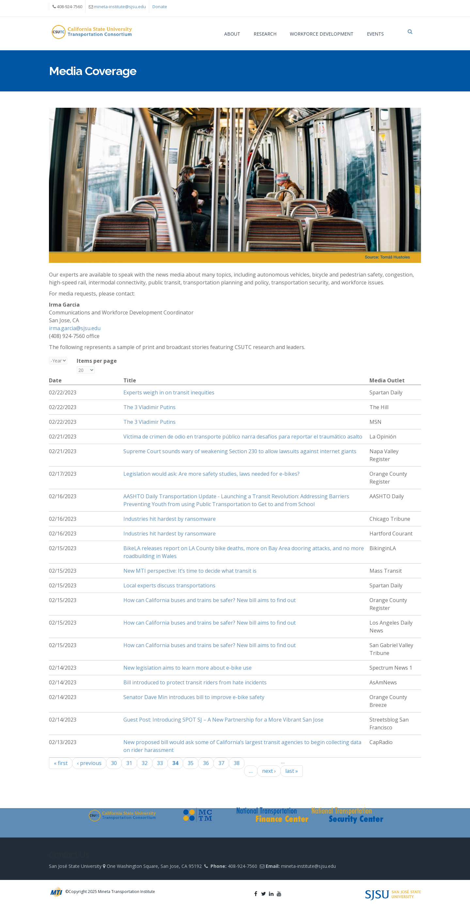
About (232, 34)
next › (269, 774)
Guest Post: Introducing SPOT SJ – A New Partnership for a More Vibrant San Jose (223, 722)
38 (237, 766)
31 (129, 766)
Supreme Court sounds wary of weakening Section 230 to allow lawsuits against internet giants (239, 454)
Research (265, 34)
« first (61, 766)
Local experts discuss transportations (169, 588)
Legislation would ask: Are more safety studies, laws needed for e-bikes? (211, 477)
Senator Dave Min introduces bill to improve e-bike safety (193, 700)
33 (160, 766)
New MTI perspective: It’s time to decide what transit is (190, 574)
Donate (159, 6)
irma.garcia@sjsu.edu (75, 331)
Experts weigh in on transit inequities (168, 395)
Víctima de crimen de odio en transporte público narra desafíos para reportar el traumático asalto (242, 439)
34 (175, 766)
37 (221, 766)
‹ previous (89, 766)
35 (191, 766)
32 (145, 766)
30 (114, 766)
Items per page (97, 364)
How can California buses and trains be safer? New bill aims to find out (209, 603)
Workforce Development (321, 34)
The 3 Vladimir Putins (149, 410)
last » (291, 774)
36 (206, 766)
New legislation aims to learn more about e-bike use (187, 671)
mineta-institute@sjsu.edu (120, 6)
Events (375, 34)
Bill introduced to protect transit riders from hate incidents (195, 685)
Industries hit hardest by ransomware (169, 522)
